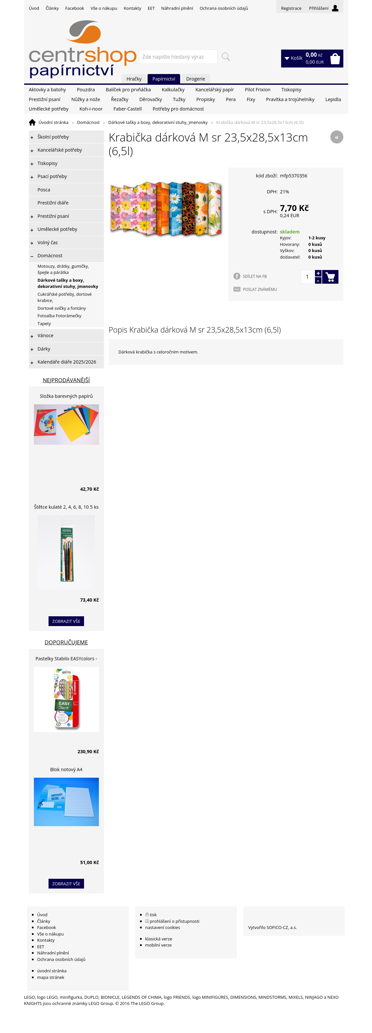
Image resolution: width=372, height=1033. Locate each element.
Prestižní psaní (45, 99)
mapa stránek (50, 977)
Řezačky (119, 99)
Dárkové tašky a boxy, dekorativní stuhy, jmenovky (158, 122)
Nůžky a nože (85, 99)
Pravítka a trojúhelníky (290, 99)
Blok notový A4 (66, 769)
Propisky (205, 99)
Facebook (74, 8)
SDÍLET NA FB (255, 276)
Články (52, 8)
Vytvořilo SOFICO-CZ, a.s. (272, 927)
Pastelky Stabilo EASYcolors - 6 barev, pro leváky (66, 659)
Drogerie (195, 79)
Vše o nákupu (104, 8)
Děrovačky (150, 99)
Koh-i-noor (91, 109)
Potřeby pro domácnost (178, 109)
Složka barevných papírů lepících (66, 397)
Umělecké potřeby (49, 109)
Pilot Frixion (258, 89)
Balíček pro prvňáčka (128, 89)
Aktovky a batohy (47, 89)
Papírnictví (163, 79)
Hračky (134, 79)
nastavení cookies (162, 927)
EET (151, 8)
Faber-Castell (127, 109)
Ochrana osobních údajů (224, 8)
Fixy (251, 99)
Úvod (34, 8)
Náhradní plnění (177, 8)
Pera (231, 99)
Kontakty (132, 8)
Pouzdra (86, 89)
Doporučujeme (66, 642)
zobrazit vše (66, 621)
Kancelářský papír (214, 89)
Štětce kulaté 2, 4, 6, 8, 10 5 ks (66, 507)
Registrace (291, 8)
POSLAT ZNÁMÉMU (260, 289)
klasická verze (158, 939)
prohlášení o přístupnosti (174, 921)
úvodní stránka (51, 971)
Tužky (179, 99)
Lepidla (333, 99)
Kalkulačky (173, 89)
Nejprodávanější (66, 380)
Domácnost (88, 122)
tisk (153, 915)
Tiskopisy (291, 89)
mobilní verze (158, 945)
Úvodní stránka (54, 122)
